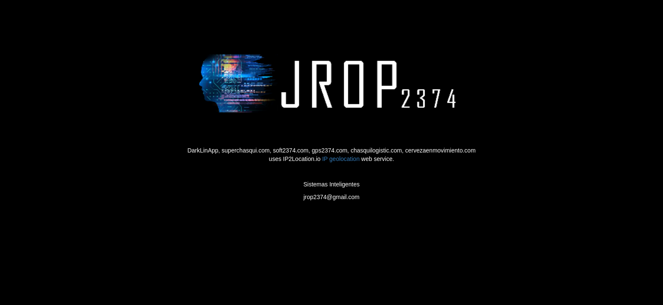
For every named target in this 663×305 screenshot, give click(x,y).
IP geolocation (340, 158)
